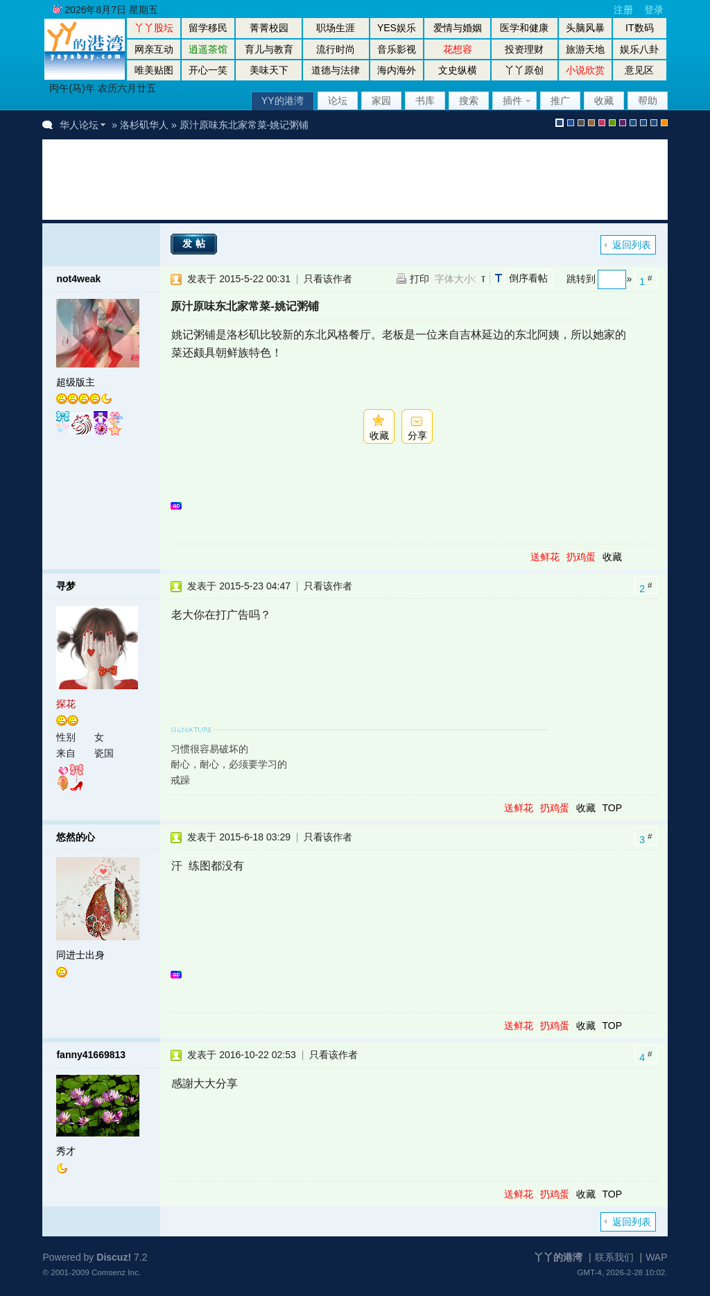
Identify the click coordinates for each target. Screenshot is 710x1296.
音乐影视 (396, 49)
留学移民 (208, 27)
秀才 (66, 1151)
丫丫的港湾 (558, 1257)
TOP (612, 807)
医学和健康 (524, 27)
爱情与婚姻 (457, 27)
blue (570, 122)
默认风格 (559, 123)
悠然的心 (75, 837)
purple (622, 122)
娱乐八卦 (639, 49)
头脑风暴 (585, 27)
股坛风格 (633, 122)
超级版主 (75, 382)
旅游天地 (585, 49)
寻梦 (66, 585)
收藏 (604, 100)
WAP (656, 1257)
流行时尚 (335, 49)
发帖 (195, 243)
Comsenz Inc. (116, 1272)
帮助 (647, 100)
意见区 (639, 70)
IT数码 (639, 27)
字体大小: (455, 278)
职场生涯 (335, 27)
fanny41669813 (90, 1054)
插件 (512, 100)
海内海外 (396, 70)
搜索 (468, 100)
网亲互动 (154, 49)
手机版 (664, 122)
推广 (560, 100)
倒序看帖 (528, 278)
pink (601, 122)
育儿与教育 (269, 49)
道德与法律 (335, 70)
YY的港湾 (282, 100)
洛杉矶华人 (144, 124)
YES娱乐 (396, 27)
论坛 (337, 100)
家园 (381, 100)
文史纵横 (457, 70)
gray (581, 122)
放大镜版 (643, 122)
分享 (417, 435)
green (612, 122)
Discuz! (113, 1257)
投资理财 (524, 49)
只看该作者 (328, 278)
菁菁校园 (269, 27)
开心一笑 (208, 70)
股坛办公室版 (653, 122)
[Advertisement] (308, 179)
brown (591, 122)
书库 (425, 100)
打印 (419, 278)
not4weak (78, 278)
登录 (654, 9)
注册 (623, 9)
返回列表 (631, 244)
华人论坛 (79, 124)
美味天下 (269, 70)
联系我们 (614, 1257)
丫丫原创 (524, 70)
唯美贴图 (154, 70)
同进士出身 (80, 954)
